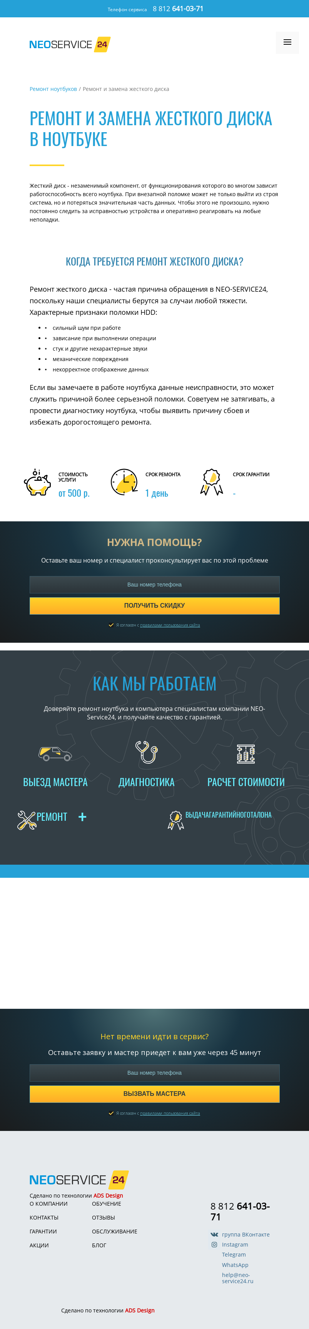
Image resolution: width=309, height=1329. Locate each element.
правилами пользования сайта (170, 625)
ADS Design (108, 1195)
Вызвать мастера (154, 1093)
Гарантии (43, 1231)
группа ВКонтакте (246, 1235)
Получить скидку (154, 605)
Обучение (106, 1203)
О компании (49, 1203)
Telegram (234, 1255)
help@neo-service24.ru (238, 1278)
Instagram (235, 1245)
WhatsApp (235, 1265)
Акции (39, 1245)
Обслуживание (114, 1231)
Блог (99, 1245)
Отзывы (103, 1217)
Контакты (44, 1217)
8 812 (178, 8)
